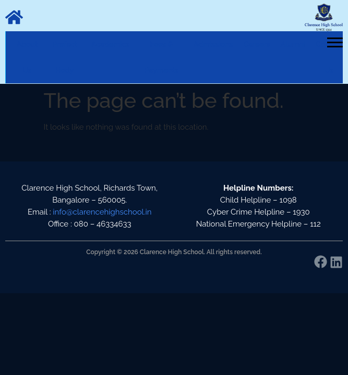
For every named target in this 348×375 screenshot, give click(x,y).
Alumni (293, 44)
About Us (27, 57)
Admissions (213, 44)
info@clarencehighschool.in (102, 212)
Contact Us (329, 57)
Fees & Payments (162, 57)
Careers (256, 44)
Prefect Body (64, 57)
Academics (110, 44)
